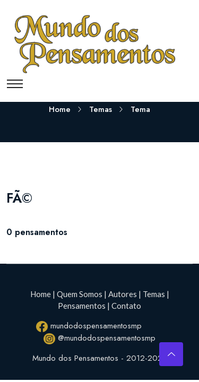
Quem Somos (79, 294)
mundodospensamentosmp (89, 326)
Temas (100, 109)
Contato (126, 305)
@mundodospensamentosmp (99, 338)
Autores (122, 294)
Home (60, 109)
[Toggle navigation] (14, 83)
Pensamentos (82, 305)
